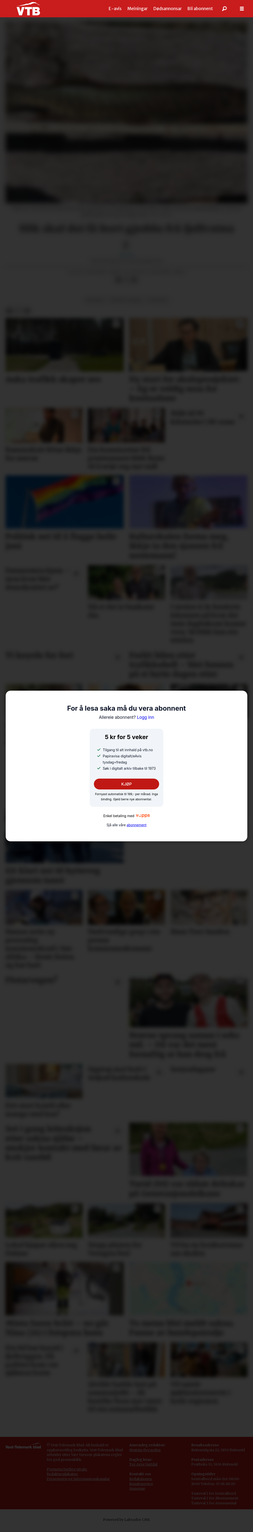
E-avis (115, 8)
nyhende (94, 300)
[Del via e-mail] (134, 280)
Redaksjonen (140, 1479)
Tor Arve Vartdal (143, 1464)
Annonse (137, 1488)
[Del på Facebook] (118, 280)
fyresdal (158, 300)
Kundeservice (141, 1484)
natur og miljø (126, 300)
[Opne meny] (241, 9)
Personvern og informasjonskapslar (78, 1479)
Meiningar (137, 8)
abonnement (136, 825)
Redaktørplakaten (62, 1474)
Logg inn (126, 717)
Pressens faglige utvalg (67, 1469)
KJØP (126, 784)
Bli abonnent (200, 8)
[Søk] (224, 8)
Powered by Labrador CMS (126, 1519)
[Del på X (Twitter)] (126, 280)
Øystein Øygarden (145, 1450)
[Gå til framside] (28, 8)
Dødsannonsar (167, 8)
